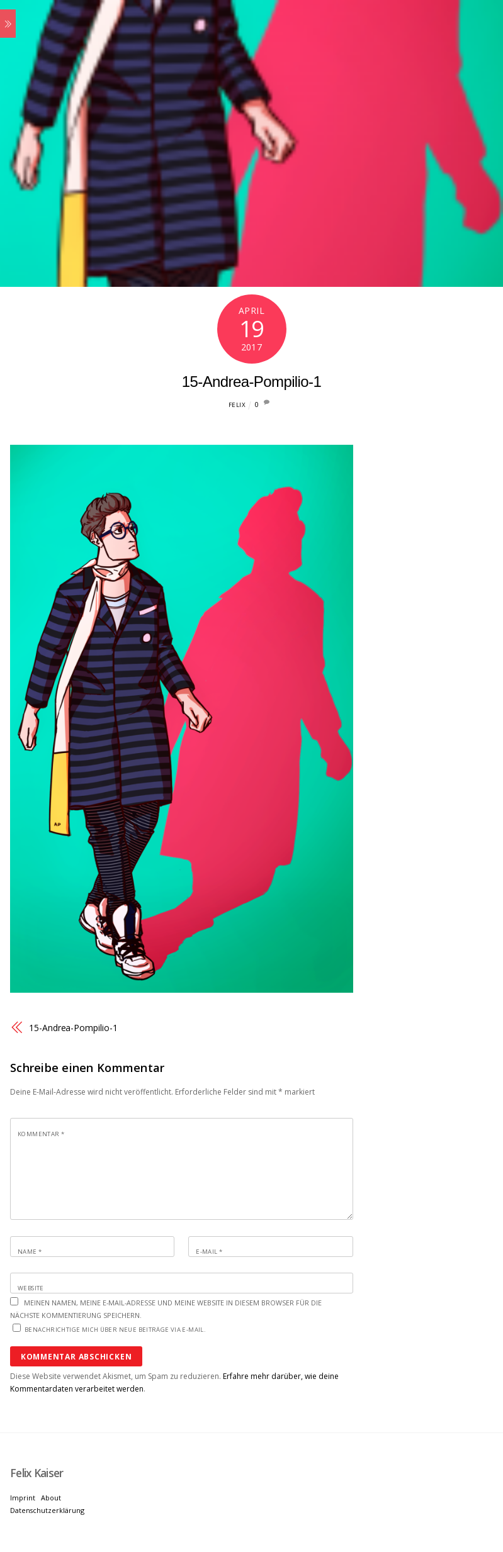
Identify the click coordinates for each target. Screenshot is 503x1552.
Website (31, 1288)
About (51, 1497)
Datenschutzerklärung (47, 1510)
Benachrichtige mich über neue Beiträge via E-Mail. (115, 1330)
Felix (237, 405)
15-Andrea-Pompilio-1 (251, 381)
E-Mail (209, 1252)
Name (30, 1252)
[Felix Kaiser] (37, 1473)
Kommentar (41, 1134)
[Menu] (8, 23)
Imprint (22, 1497)
